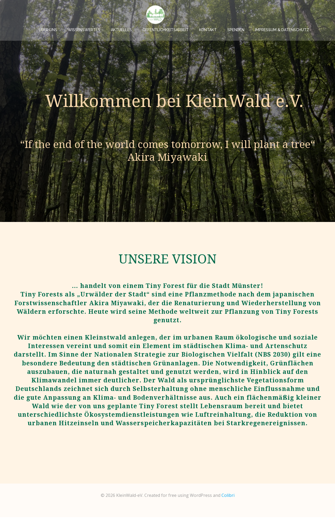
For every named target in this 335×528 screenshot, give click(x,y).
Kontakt (229, 15)
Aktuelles (143, 15)
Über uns (70, 15)
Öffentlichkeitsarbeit (187, 15)
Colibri (227, 506)
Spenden (257, 15)
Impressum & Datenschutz (304, 15)
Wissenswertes (106, 15)
